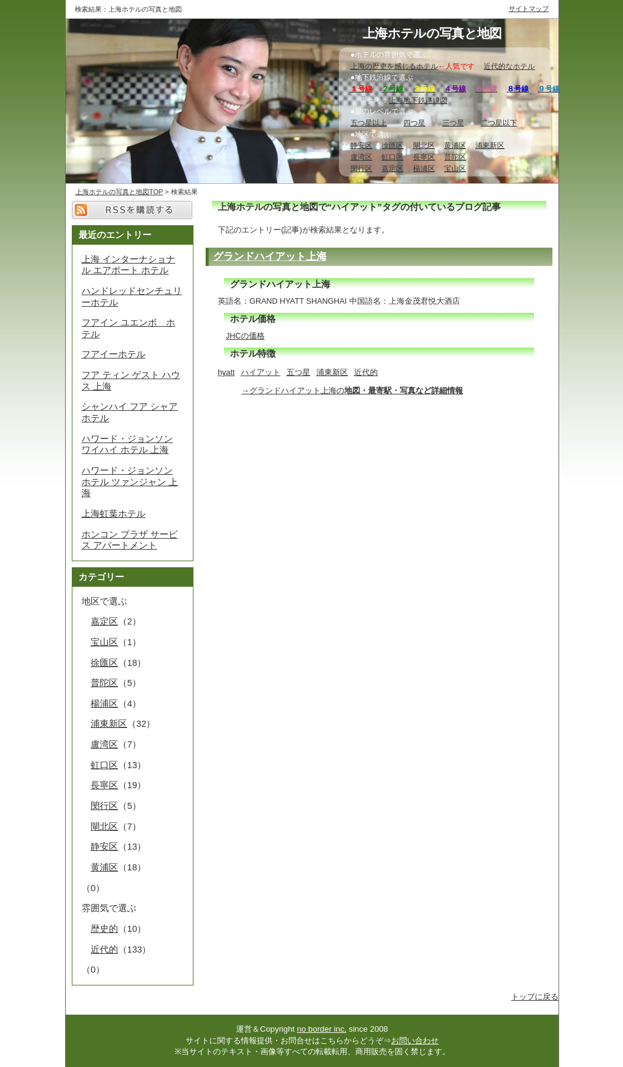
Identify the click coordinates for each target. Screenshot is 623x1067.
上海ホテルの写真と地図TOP (119, 191)
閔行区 (361, 168)
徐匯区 (392, 145)
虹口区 (392, 157)
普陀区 (455, 157)
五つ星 (298, 372)
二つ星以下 (499, 123)
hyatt (226, 372)
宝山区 (455, 168)
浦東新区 (489, 145)
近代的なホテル (509, 66)
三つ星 (453, 123)
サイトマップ (529, 8)
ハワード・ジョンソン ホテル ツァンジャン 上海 (130, 482)
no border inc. (322, 1029)
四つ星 (414, 123)
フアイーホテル (113, 354)
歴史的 (104, 929)
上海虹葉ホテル (113, 514)
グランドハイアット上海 (270, 256)
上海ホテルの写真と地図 (432, 33)
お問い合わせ (415, 1040)
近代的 (366, 372)
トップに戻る (535, 996)
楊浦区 (424, 168)
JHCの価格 (245, 335)
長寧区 (424, 157)
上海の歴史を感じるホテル (394, 66)
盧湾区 (361, 157)
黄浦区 (455, 145)
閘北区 (424, 145)
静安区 (361, 145)
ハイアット (260, 372)
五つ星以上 (368, 123)
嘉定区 (392, 168)
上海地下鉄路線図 (418, 100)
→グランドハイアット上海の (352, 390)
